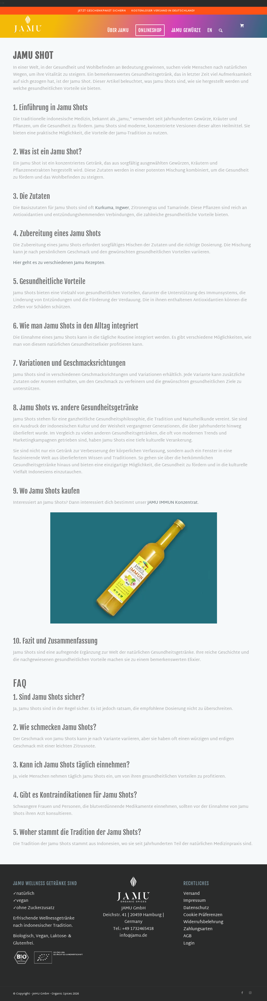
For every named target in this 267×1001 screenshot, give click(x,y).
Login (189, 943)
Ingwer (122, 208)
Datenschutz (196, 908)
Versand (191, 894)
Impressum (194, 901)
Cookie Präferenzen (202, 915)
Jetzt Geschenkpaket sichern (102, 10)
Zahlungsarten (198, 929)
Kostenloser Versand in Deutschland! (163, 10)
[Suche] (220, 30)
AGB (187, 936)
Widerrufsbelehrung (203, 922)
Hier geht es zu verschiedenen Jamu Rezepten (58, 263)
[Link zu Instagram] (250, 993)
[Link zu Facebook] (242, 993)
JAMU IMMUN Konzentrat (172, 503)
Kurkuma (104, 208)
